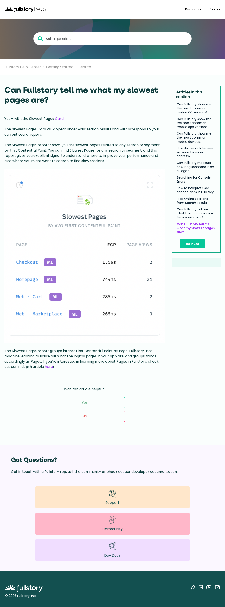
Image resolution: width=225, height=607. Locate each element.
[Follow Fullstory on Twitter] (193, 587)
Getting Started (59, 66)
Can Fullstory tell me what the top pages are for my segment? (195, 213)
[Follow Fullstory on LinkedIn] (201, 587)
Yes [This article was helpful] (85, 402)
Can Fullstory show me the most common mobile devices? (194, 138)
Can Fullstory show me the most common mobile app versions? (194, 123)
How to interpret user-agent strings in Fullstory (195, 190)
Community (112, 524)
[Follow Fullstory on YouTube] (208, 587)
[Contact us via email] (217, 587)
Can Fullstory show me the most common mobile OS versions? (194, 108)
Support (112, 497)
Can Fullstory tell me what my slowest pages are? (196, 228)
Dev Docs (112, 550)
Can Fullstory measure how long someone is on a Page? (195, 167)
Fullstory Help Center (22, 66)
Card (59, 118)
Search (85, 66)
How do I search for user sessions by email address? (195, 152)
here (49, 366)
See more (192, 243)
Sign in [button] (215, 9)
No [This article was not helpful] (84, 416)
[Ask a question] (112, 38)
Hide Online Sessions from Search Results (192, 201)
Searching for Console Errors (194, 179)
